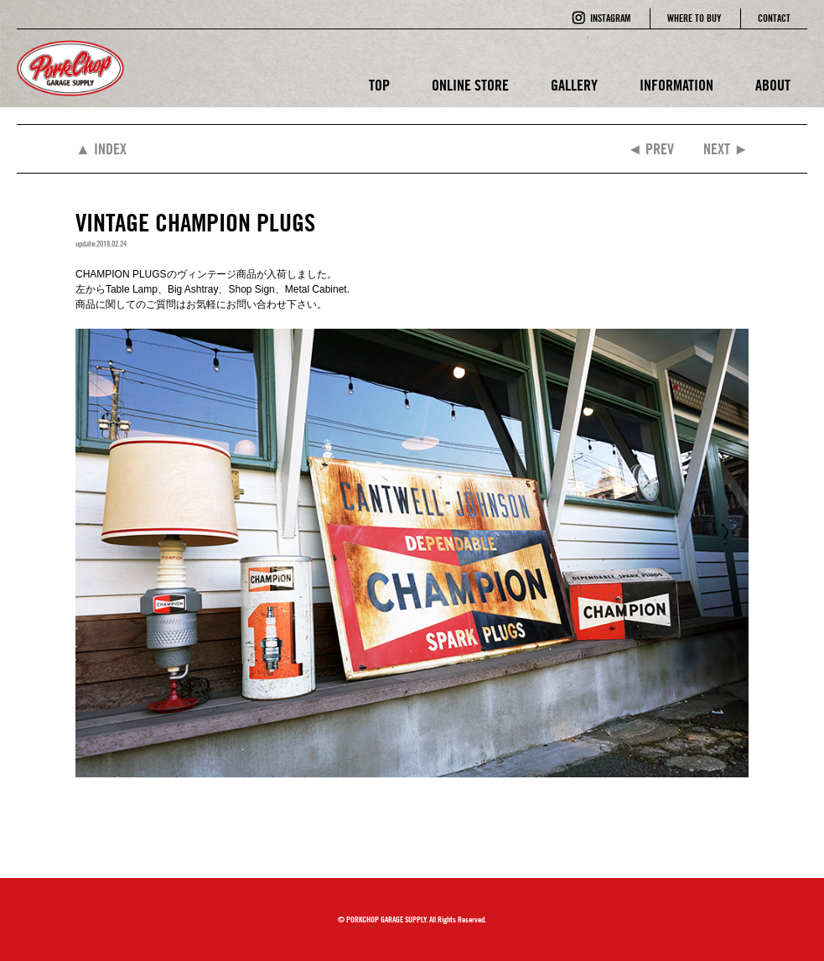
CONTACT (774, 18)
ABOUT (772, 85)
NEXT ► (726, 149)
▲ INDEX (101, 149)
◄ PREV (650, 149)
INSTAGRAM (610, 18)
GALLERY (574, 85)
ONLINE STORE (470, 85)
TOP (379, 85)
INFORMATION (676, 85)
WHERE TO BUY (694, 18)
